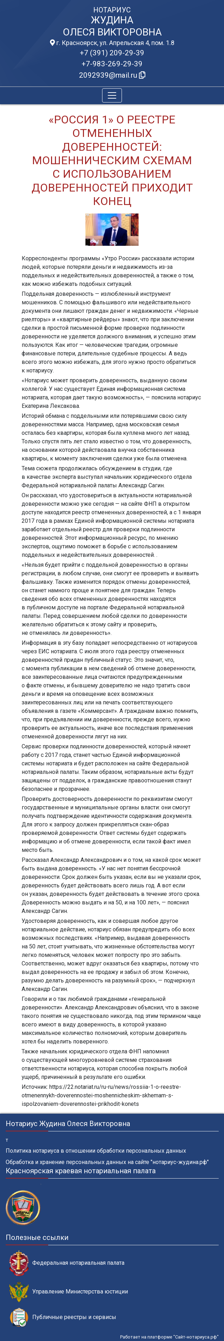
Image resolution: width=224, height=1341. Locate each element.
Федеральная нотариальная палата (66, 1263)
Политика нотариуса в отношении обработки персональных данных (96, 1150)
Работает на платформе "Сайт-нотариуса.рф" (169, 1337)
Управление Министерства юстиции (68, 1291)
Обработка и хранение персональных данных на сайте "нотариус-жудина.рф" (107, 1162)
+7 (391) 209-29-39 (112, 53)
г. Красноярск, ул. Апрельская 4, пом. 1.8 (112, 42)
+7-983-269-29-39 (112, 64)
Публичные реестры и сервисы (62, 1317)
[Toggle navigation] (112, 95)
